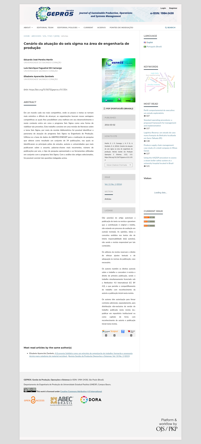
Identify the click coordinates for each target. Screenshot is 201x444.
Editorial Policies (67, 27)
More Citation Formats (117, 165)
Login (163, 8)
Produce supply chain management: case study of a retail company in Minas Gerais (160, 148)
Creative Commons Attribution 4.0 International (81, 391)
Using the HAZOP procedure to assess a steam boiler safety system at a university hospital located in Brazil (160, 160)
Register (173, 8)
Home (27, 36)
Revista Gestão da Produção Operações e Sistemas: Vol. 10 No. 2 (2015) (99, 356)
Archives (36, 36)
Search (170, 27)
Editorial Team (45, 27)
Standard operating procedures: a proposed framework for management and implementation (160, 123)
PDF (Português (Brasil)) (119, 108)
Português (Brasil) (154, 46)
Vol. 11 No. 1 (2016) (51, 36)
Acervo (101, 27)
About (27, 27)
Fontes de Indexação (121, 27)
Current (88, 27)
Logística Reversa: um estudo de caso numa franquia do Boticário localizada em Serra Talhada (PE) (160, 135)
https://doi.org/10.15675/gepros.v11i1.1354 (48, 89)
